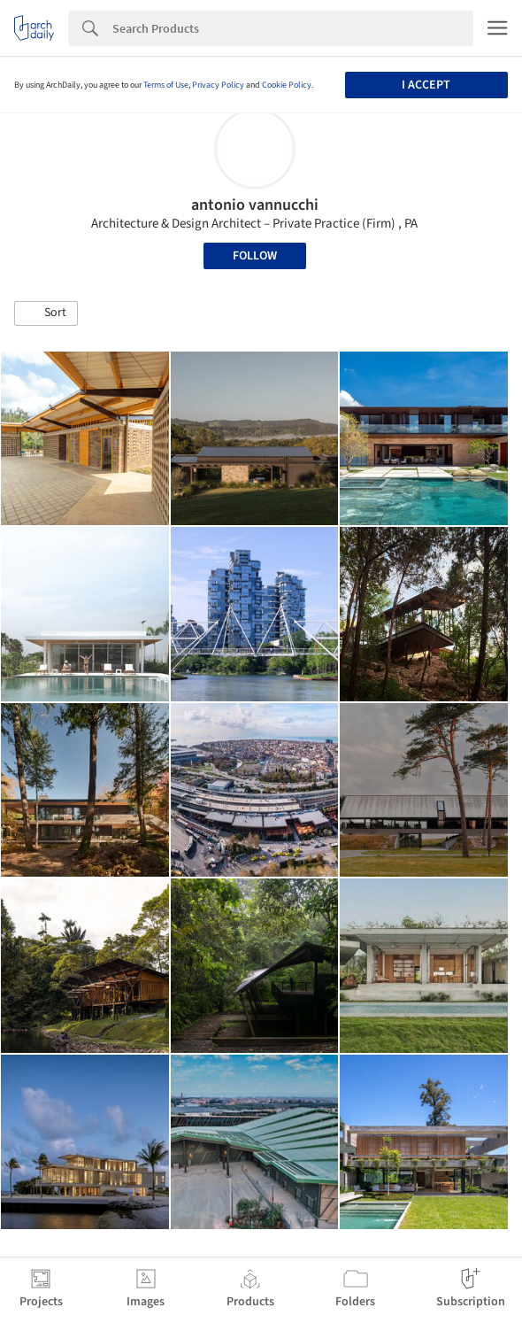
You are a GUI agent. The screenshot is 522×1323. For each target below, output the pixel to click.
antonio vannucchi (255, 205)
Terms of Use (165, 85)
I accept (426, 85)
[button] (46, 313)
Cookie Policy (286, 85)
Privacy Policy (218, 85)
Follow (255, 256)
